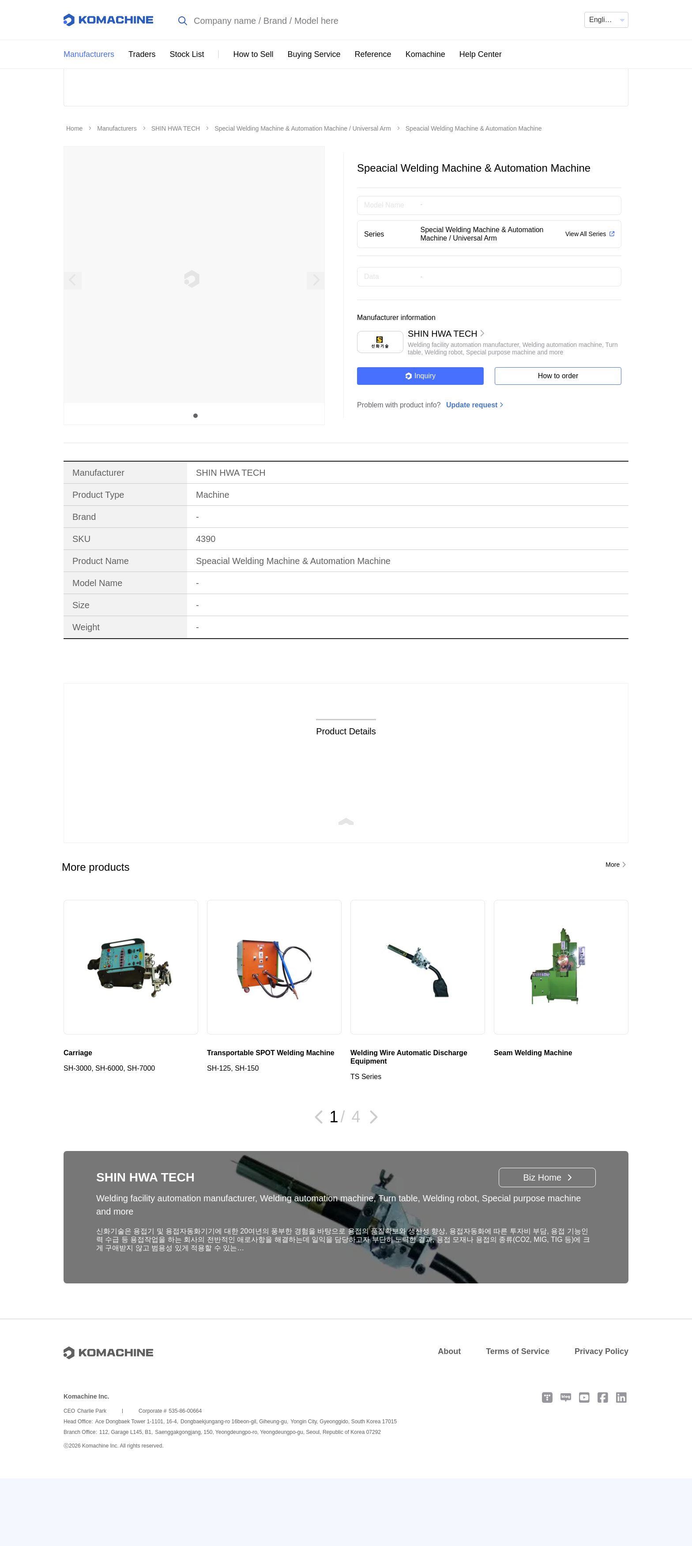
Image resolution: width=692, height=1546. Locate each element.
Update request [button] (471, 472)
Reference (373, 54)
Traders (141, 54)
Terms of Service (517, 1418)
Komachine (425, 54)
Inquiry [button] (420, 443)
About (449, 1418)
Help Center (480, 54)
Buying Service (314, 54)
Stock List (186, 54)
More (613, 932)
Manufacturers (89, 54)
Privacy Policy (601, 1418)
